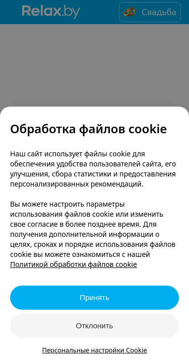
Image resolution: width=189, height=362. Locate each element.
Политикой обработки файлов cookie (73, 264)
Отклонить (94, 325)
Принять (94, 297)
